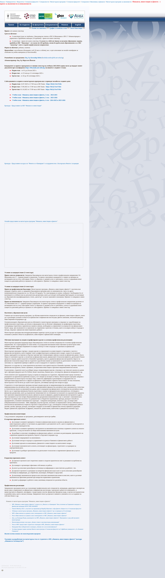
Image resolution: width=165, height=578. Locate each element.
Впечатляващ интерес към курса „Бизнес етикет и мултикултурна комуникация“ (35, 522)
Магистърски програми (57, 2)
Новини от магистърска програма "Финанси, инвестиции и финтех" (28, 501)
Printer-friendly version (3, 570)
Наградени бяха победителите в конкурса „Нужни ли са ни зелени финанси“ (34, 527)
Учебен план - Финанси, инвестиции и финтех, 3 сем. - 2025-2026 (34, 97)
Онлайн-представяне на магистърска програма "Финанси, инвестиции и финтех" (31, 221)
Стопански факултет (31, 2)
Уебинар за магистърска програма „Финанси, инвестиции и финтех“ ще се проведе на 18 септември (41, 511)
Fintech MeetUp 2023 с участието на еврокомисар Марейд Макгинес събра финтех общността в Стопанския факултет (46, 508)
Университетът (11, 2)
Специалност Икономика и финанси (93, 2)
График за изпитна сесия (60, 28)
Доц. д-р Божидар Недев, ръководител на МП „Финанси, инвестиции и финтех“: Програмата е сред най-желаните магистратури (45, 519)
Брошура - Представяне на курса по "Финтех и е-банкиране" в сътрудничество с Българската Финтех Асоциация (42, 163)
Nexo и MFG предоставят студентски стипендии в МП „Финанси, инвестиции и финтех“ (38, 524)
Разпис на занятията (41, 28)
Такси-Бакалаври (79, 28)
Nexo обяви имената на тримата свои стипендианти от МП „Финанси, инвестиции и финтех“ (39, 515)
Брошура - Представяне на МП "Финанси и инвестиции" (23, 106)
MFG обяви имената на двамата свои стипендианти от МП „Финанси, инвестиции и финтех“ (39, 513)
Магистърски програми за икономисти (118, 2)
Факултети (20, 2)
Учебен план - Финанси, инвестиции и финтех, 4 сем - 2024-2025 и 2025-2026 (38, 100)
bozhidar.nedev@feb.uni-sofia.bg (52, 58)
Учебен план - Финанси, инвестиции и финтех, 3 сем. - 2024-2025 (34, 95)
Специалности (44, 2)
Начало (2, 2)
